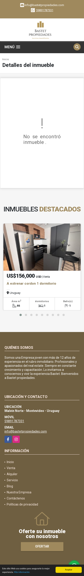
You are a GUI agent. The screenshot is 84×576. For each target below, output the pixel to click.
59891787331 (44, 10)
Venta (11, 468)
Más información (22, 572)
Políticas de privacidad (22, 504)
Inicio (5, 59)
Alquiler (12, 474)
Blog (10, 486)
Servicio (12, 480)
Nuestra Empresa (19, 492)
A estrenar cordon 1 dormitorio (31, 283)
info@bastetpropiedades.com (25, 431)
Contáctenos (16, 498)
